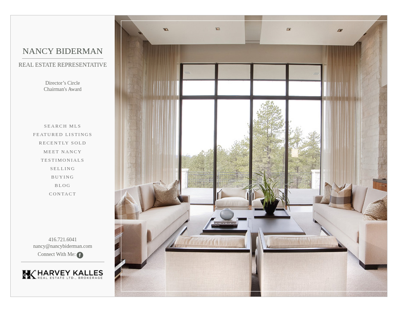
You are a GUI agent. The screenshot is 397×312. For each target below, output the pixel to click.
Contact (62, 194)
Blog (63, 185)
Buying (62, 177)
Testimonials (63, 160)
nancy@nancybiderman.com (62, 246)
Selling (62, 168)
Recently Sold (62, 143)
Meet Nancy (62, 151)
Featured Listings (62, 134)
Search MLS (62, 126)
